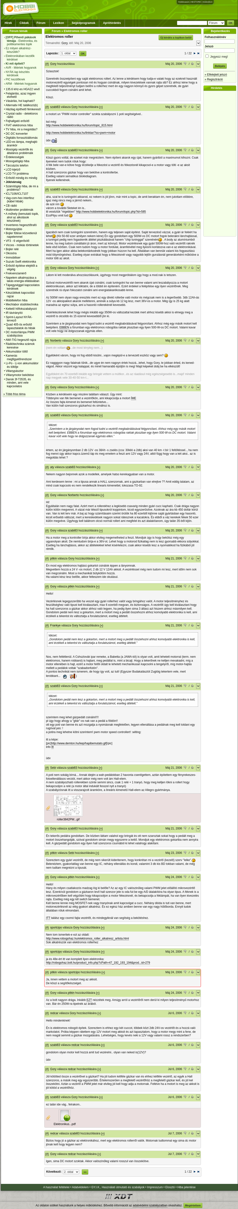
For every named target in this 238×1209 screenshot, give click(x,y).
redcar (54, 1013)
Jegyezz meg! (220, 55)
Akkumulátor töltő (17, 351)
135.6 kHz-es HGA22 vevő (23, 89)
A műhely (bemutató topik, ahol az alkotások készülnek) (22, 217)
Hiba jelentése (186, 1187)
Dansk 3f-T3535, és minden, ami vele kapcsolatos (18, 383)
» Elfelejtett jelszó (216, 74)
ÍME (133, 398)
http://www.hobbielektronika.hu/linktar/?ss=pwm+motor (80, 132)
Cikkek (24, 23)
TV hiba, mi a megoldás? (22, 129)
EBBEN (64, 327)
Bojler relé (12, 249)
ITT (48, 918)
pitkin (53, 558)
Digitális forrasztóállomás (22, 137)
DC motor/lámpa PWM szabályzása (20, 334)
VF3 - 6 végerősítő (17, 241)
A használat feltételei (56, 1187)
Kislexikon (207, 2)
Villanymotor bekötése (20, 375)
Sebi (53, 767)
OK (231, 23)
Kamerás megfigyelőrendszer (19, 357)
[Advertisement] (221, 163)
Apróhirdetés (112, 23)
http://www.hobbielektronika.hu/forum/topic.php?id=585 (111, 211)
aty (52, 467)
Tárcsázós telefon (17, 165)
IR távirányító (14, 313)
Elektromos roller (59, 37)
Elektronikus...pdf (65, 1124)
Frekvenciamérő (16, 273)
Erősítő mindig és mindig (21, 178)
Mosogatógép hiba (17, 161)
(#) (47, 64)
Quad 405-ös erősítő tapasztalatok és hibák (20, 326)
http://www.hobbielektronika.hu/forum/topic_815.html (79, 125)
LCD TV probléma (17, 173)
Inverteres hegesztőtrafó (21, 225)
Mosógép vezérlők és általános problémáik (19, 151)
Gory (64, 43)
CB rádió (11, 205)
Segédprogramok (83, 23)
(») (101, 107)
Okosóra (11, 253)
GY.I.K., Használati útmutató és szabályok (118, 1187)
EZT (89, 1000)
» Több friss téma (14, 394)
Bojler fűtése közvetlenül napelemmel (21, 235)
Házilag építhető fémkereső (23, 109)
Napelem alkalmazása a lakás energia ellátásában (22, 279)
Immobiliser (13, 257)
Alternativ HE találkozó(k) (22, 105)
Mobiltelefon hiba (17, 300)
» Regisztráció (214, 79)
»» (84, 1171)
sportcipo (56, 927)
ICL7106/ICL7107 (17, 193)
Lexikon (58, 23)
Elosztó (170, 1187)
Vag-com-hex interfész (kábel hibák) (20, 199)
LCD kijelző (13, 169)
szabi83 (55, 107)
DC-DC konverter (17, 133)
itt (52, 747)
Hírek (8, 23)
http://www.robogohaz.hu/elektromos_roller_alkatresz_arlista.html (87, 938)
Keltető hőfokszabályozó (21, 308)
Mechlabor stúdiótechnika (22, 304)
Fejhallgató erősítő (17, 121)
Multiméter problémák (19, 209)
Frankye (55, 625)
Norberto (55, 340)
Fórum (41, 23)
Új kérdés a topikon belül (175, 37)
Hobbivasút (183, 2)
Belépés (220, 66)
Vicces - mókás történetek (22, 245)
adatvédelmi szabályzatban (150, 1205)
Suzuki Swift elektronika (21, 261)
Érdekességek (15, 157)
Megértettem (193, 1205)
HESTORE (196, 2)
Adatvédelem (80, 1187)
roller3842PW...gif (68, 819)
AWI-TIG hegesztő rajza (21, 340)
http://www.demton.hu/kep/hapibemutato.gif (78, 743)
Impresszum (155, 1187)
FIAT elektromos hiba (19, 125)
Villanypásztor (14, 371)
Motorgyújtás (14, 229)
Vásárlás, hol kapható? (20, 101)
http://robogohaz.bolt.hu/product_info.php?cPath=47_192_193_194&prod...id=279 (98, 962)
